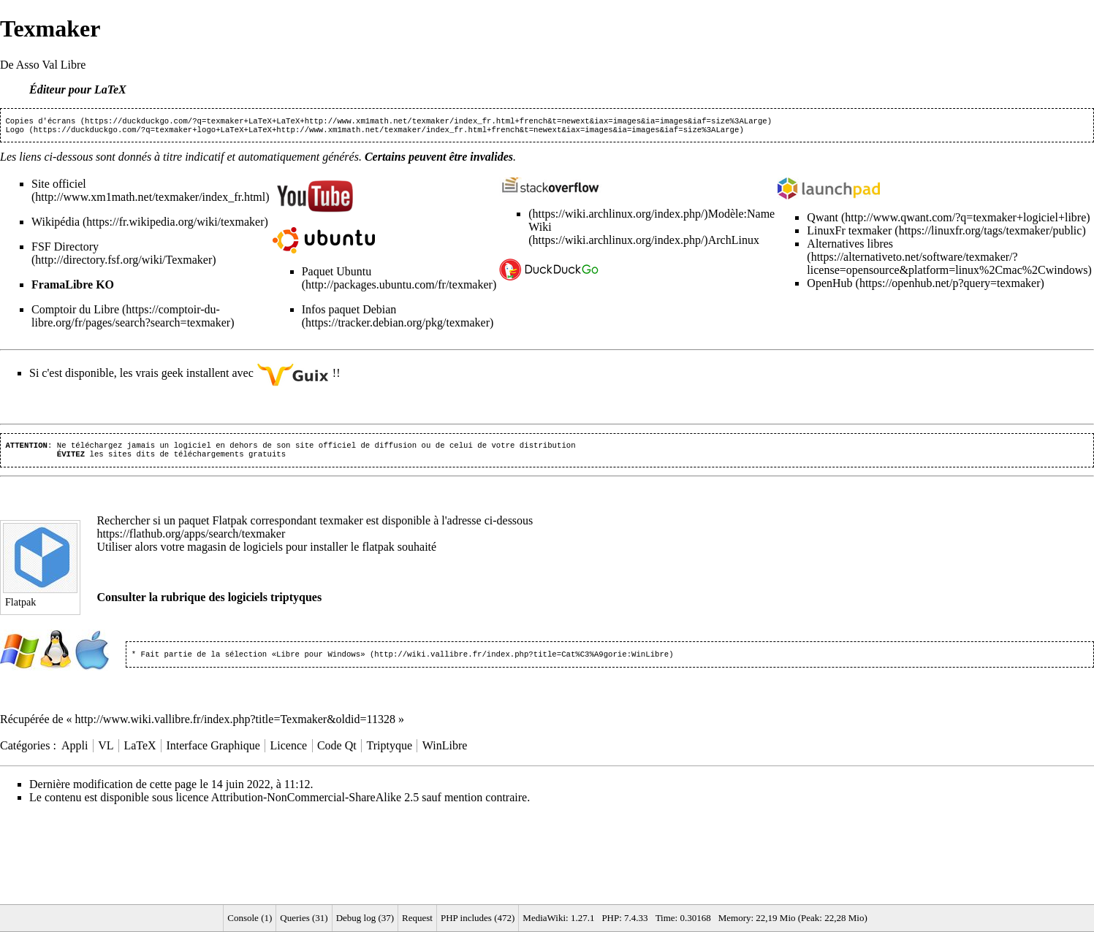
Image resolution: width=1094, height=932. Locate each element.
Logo (14, 132)
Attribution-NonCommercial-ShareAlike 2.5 (315, 804)
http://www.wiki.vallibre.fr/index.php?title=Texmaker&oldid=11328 (235, 726)
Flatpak (230, 526)
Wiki (539, 230)
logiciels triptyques (275, 603)
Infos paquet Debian (349, 312)
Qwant (822, 220)
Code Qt (337, 752)
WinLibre (445, 752)
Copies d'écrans (40, 122)
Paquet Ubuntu (337, 274)
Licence (289, 752)
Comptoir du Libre (75, 312)
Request (417, 917)
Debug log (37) (365, 917)
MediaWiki (544, 917)
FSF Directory (65, 249)
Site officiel (58, 186)
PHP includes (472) (477, 917)
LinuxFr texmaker (849, 233)
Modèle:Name (741, 216)
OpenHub (829, 286)
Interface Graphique (212, 752)
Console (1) (249, 917)
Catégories (25, 752)
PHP (610, 917)
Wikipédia (55, 224)
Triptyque (390, 752)
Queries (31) (303, 917)
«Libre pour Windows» (318, 661)
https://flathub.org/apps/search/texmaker (190, 539)
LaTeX (140, 752)
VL (105, 752)
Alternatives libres (850, 246)
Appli (74, 752)
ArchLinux (733, 243)
